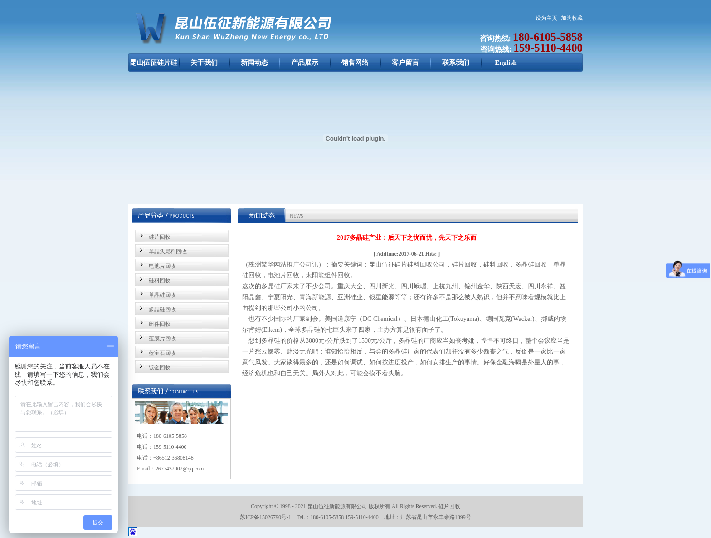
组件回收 (159, 324)
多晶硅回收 (162, 309)
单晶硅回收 (162, 295)
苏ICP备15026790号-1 (265, 517)
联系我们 (455, 62)
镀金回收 (159, 367)
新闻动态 (254, 62)
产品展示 (304, 62)
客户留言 (405, 62)
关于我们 (204, 62)
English (505, 62)
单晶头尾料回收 (168, 251)
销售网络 (355, 62)
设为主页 (546, 18)
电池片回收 (162, 266)
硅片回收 (159, 237)
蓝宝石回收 (162, 353)
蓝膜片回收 (162, 338)
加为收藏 (572, 18)
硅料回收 (159, 280)
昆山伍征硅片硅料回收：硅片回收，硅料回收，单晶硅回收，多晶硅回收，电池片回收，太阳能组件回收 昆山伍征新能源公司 (153, 67)
